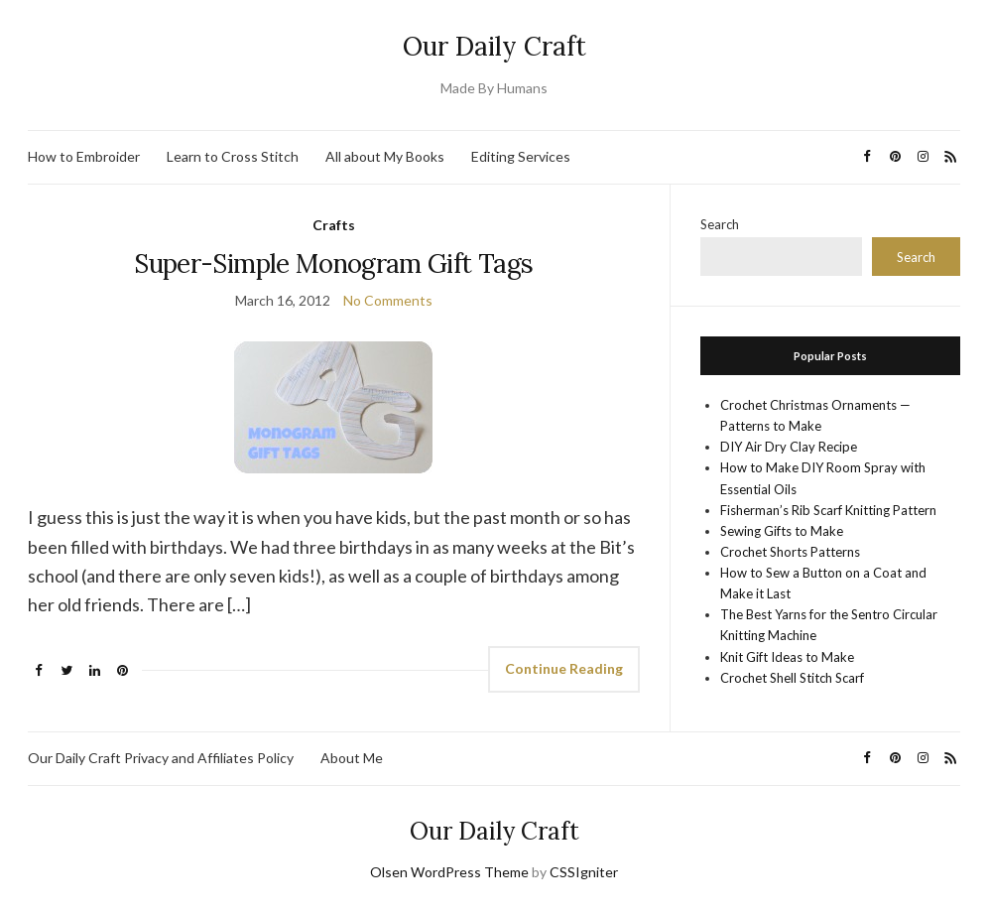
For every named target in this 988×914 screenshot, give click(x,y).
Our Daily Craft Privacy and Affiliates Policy (161, 757)
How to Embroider (84, 156)
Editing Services (520, 156)
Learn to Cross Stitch (233, 156)
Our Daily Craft (494, 46)
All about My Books (384, 156)
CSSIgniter (584, 871)
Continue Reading (564, 668)
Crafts (333, 224)
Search (719, 224)
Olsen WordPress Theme (449, 871)
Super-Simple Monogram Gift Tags (333, 263)
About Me (351, 757)
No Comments (387, 300)
